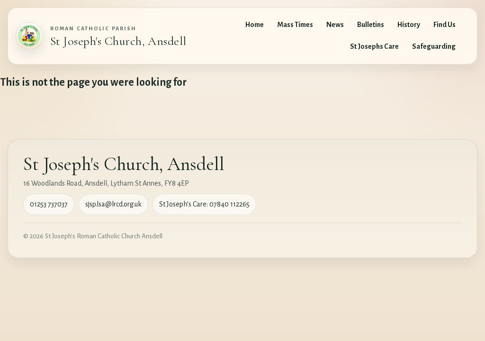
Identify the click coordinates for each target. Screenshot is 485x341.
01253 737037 (49, 204)
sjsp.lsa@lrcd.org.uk (113, 204)
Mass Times (295, 24)
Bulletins (370, 24)
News (335, 24)
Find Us (444, 24)
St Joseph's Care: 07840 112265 (204, 204)
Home (254, 24)
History (408, 24)
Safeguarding (434, 46)
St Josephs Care (374, 46)
